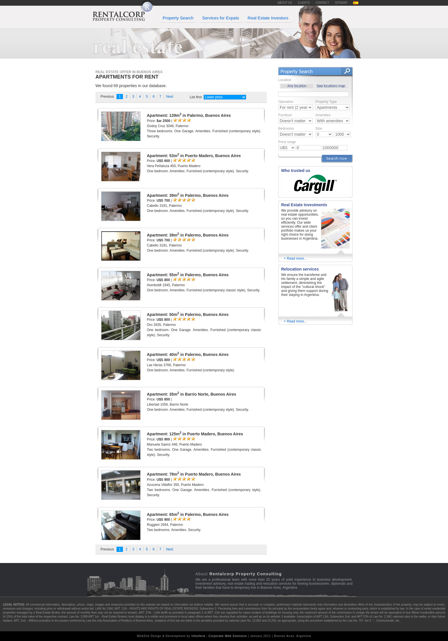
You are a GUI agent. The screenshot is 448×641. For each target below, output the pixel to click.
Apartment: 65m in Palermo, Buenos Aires (188, 514)
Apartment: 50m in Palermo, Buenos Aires (188, 314)
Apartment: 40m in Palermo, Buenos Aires (188, 354)
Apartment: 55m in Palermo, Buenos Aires (188, 274)
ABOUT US (284, 2)
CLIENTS (304, 2)
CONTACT (322, 2)
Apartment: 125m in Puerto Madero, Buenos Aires (195, 433)
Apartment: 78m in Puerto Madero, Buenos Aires (194, 473)
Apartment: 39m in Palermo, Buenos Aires (188, 195)
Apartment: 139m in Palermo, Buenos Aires (189, 115)
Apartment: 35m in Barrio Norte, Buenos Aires (191, 393)
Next (169, 97)
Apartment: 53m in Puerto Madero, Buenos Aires (194, 155)
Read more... (295, 258)
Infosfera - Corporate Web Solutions (219, 636)
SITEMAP (341, 2)
